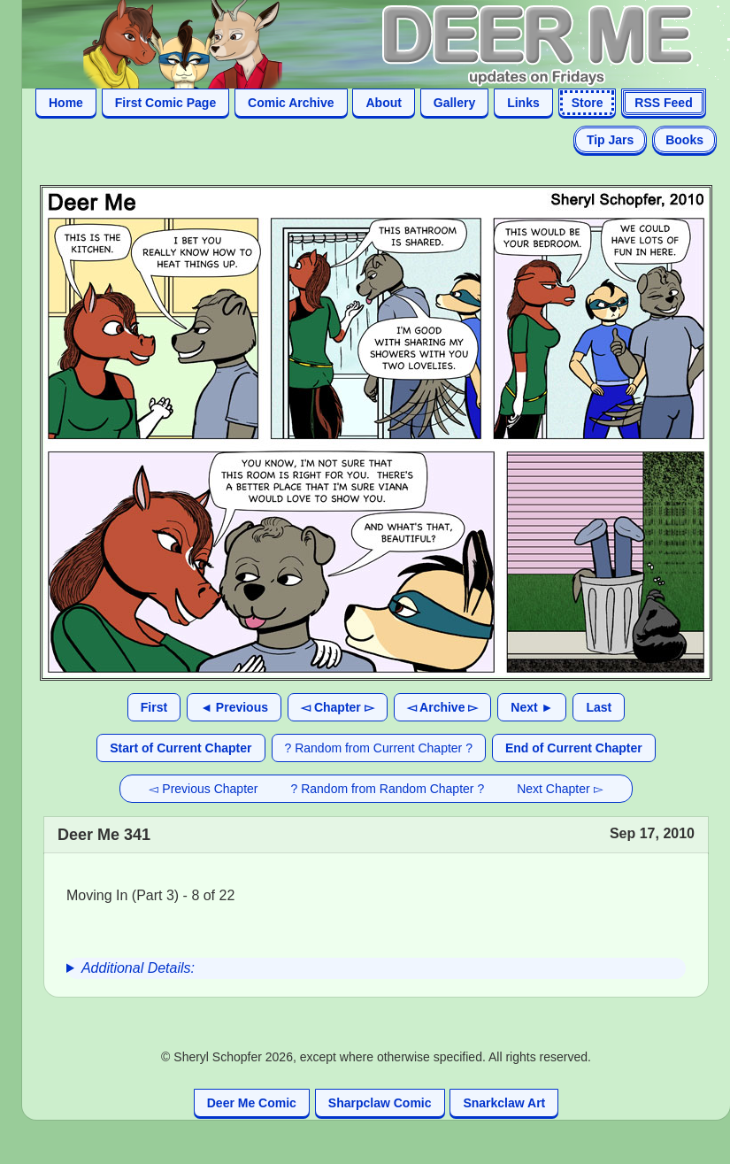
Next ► (532, 707)
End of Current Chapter (573, 748)
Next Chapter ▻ (560, 789)
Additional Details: (138, 967)
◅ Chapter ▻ (337, 707)
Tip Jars (610, 140)
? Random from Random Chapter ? (388, 789)
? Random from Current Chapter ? (379, 748)
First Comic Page (165, 103)
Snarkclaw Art (504, 1103)
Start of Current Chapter (180, 748)
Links (523, 103)
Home (66, 103)
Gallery (454, 103)
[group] (376, 968)
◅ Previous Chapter (203, 789)
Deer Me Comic (251, 1103)
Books (684, 140)
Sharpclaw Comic (380, 1103)
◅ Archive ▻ (443, 707)
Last (598, 707)
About (383, 103)
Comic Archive (291, 103)
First (154, 707)
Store (587, 103)
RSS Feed (663, 103)
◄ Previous (234, 707)
